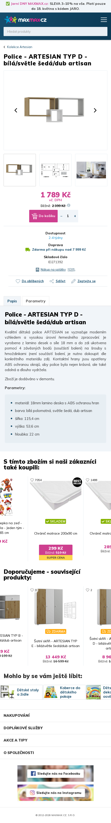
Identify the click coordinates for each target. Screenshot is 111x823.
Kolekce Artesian (19, 47)
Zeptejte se (87, 281)
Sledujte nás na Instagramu (58, 793)
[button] (16, 110)
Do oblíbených (33, 281)
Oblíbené (84, 19)
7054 (38, 480)
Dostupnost (55, 233)
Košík (93, 19)
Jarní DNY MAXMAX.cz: (30, 3)
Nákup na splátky (53, 269)
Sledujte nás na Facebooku (58, 773)
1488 (93, 480)
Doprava (55, 245)
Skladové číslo (55, 257)
